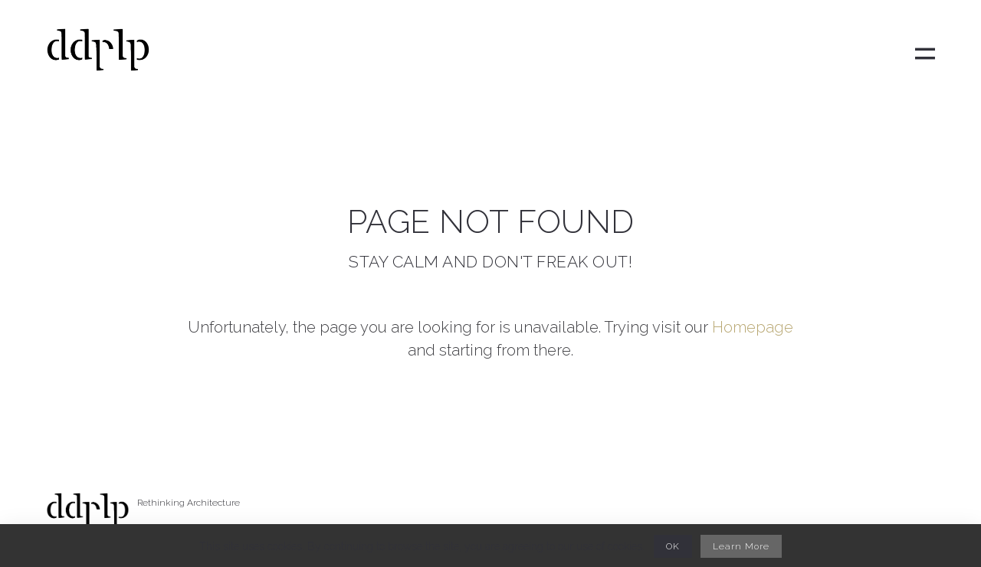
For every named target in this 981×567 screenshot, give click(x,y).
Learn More (741, 546)
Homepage (752, 327)
